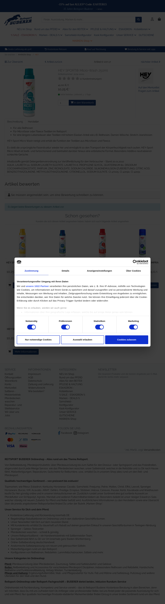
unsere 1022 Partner (37, 286)
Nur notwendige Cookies (38, 339)
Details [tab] (65, 270)
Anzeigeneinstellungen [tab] (99, 270)
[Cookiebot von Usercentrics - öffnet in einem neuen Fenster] (135, 262)
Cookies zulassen (126, 339)
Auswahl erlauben (82, 339)
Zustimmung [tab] (31, 270)
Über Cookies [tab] (133, 270)
